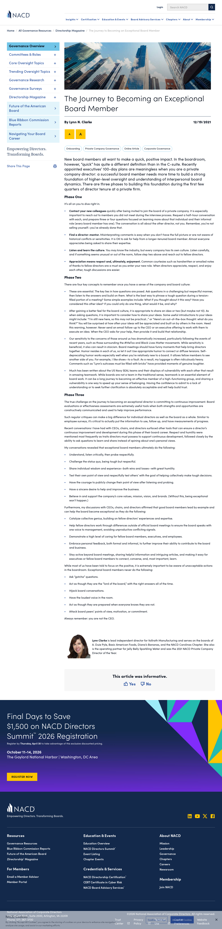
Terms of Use (160, 921)
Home (10, 30)
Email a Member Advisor (23, 876)
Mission (164, 843)
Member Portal (17, 882)
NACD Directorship (104, 877)
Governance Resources (22, 843)
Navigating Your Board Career (27, 135)
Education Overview (96, 843)
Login (160, 7)
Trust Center (120, 921)
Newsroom (167, 869)
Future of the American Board (27, 108)
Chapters (166, 859)
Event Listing (91, 854)
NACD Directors (99, 849)
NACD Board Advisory (103, 887)
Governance (168, 854)
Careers (165, 864)
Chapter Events (93, 859)
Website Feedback (203, 921)
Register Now (22, 776)
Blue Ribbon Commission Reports (29, 122)
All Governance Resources (35, 30)
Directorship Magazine (70, 30)
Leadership (167, 848)
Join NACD (166, 887)
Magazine (22, 859)
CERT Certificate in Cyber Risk (102, 882)
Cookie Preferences (181, 921)
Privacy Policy (140, 921)
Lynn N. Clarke (80, 121)
